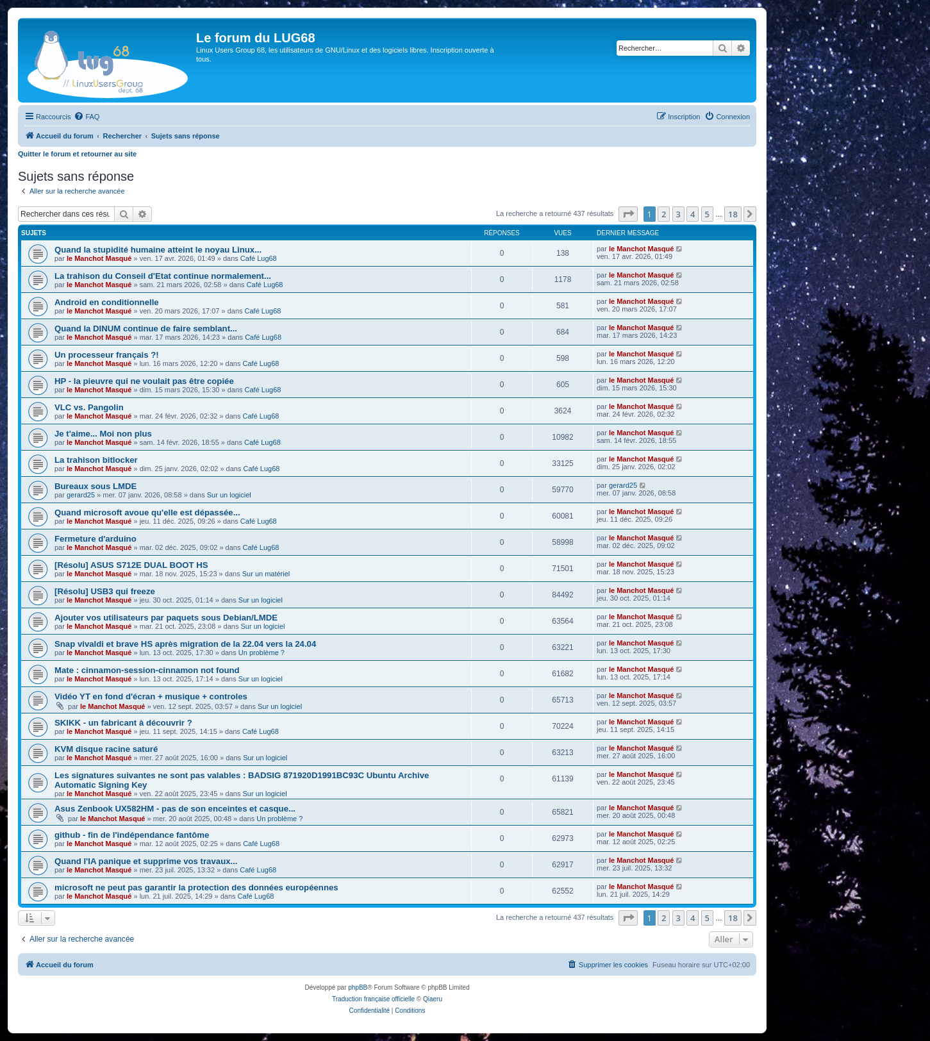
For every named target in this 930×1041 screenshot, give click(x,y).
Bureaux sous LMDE (95, 486)
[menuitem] (86, 116)
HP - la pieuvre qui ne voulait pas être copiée (144, 381)
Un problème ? (261, 652)
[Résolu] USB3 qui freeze (104, 591)
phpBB (357, 987)
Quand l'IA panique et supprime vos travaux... (146, 861)
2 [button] (663, 214)
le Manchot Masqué (99, 258)
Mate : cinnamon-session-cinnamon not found (147, 670)
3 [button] (678, 214)
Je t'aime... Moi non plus (103, 433)
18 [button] (733, 214)
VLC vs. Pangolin (89, 407)
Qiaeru (432, 999)
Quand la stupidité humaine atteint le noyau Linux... (158, 249)
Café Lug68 (258, 258)
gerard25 (81, 495)
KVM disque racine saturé (106, 749)
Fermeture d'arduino (95, 539)
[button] (628, 214)
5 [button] (707, 214)
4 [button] (692, 214)
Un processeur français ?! (106, 355)
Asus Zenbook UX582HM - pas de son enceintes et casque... (174, 808)
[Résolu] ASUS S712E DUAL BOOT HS (131, 565)
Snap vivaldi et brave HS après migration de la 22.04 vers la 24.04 (185, 644)
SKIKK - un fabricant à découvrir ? (123, 723)
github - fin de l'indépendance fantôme (131, 835)
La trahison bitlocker (96, 460)
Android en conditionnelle (106, 302)
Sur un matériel (266, 574)
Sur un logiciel (229, 495)
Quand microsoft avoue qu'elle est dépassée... (147, 512)
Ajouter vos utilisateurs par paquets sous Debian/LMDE (166, 617)
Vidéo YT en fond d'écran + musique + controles (150, 696)
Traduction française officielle (373, 999)
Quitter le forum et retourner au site (77, 154)
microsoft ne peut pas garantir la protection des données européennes (196, 887)
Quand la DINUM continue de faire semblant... (145, 328)
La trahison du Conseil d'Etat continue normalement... (162, 276)
